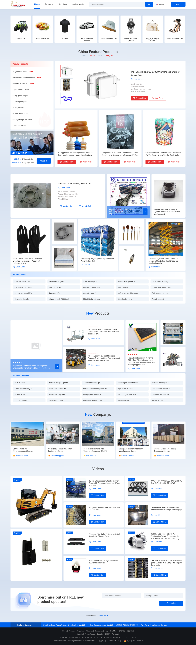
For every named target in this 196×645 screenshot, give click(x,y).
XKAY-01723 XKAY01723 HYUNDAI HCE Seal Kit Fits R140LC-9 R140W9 (166, 482)
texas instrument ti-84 (57, 389)
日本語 (107, 634)
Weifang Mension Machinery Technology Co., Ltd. (165, 450)
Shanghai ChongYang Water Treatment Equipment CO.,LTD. (95, 450)
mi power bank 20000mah (59, 299)
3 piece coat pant (90, 281)
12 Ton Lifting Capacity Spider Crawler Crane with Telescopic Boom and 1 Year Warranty (104, 483)
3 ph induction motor (160, 293)
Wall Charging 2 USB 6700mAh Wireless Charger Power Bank (155, 74)
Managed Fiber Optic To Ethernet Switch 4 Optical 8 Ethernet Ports (104, 535)
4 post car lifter (55, 293)
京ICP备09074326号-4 (133, 641)
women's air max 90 (20, 84)
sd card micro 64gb (20, 114)
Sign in (178, 4)
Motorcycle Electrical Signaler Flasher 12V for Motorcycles (103, 562)
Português (116, 634)
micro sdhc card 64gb (160, 281)
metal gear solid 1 (125, 400)
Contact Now (139, 98)
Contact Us (99, 631)
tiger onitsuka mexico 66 (92, 400)
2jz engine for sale (21, 299)
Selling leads (78, 4)
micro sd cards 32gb (22, 281)
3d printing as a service (127, 394)
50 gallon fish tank (19, 72)
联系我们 (130, 631)
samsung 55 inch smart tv (128, 383)
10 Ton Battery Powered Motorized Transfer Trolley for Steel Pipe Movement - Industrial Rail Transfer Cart (104, 358)
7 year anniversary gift (23, 389)
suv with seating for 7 (160, 383)
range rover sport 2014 (23, 293)
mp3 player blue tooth (126, 389)
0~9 (134, 637)
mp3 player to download (92, 394)
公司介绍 (121, 631)
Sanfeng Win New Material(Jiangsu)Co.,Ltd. (23, 450)
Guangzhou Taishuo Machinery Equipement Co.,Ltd (60, 450)
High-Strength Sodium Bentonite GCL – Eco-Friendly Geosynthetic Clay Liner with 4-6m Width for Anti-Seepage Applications (141, 361)
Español (100, 634)
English (161, 4)
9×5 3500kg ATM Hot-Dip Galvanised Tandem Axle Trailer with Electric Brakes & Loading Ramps (104, 331)
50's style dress (18, 108)
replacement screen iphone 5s (95, 389)
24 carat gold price (19, 102)
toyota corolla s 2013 (20, 90)
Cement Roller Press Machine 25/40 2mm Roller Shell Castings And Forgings (166, 508)
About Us (89, 631)
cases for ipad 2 (89, 293)
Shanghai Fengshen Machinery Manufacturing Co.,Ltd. (131, 450)
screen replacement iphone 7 (23, 78)
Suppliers (63, 4)
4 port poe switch (19, 126)
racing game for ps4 (20, 96)
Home (37, 4)
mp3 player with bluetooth (128, 293)
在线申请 (43, 161)
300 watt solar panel (57, 394)
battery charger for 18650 (22, 120)
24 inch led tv (19, 394)
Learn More (136, 79)
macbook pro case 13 (160, 394)
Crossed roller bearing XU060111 (74, 183)
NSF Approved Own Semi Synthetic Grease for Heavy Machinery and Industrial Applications (75, 154)
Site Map (113, 631)
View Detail (157, 98)
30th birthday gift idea (91, 299)
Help (106, 631)
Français (79, 634)
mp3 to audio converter (161, 389)
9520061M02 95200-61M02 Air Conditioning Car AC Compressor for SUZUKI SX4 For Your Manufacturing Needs (165, 536)
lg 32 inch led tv (20, 400)
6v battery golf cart (56, 400)
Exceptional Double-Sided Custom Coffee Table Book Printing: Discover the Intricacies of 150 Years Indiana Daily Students (120, 154)
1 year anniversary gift (91, 383)
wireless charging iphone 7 (59, 383)
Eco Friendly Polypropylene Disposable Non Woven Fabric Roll (97, 260)
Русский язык (90, 634)
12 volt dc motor (158, 400)
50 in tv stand (19, 383)
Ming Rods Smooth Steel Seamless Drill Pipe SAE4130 (104, 508)
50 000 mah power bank (161, 287)
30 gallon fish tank (125, 299)
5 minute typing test (56, 281)
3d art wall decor (124, 287)
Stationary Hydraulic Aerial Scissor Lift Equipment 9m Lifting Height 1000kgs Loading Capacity (163, 261)
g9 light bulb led (55, 287)
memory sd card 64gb (23, 287)
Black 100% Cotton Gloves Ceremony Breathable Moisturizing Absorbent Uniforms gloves (27, 261)
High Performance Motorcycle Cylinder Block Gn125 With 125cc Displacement (167, 211)
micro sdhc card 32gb (91, 287)
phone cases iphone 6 (126, 281)
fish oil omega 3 (158, 299)
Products (49, 4)
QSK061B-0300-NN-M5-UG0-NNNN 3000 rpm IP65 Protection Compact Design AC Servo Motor (166, 563)
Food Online (103, 615)
